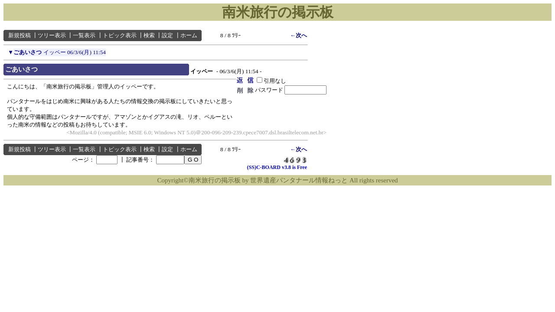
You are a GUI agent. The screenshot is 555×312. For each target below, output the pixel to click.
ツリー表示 (52, 35)
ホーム (188, 35)
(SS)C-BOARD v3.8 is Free (277, 167)
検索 (149, 35)
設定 (167, 35)
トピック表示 (120, 35)
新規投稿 (19, 35)
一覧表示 (84, 35)
